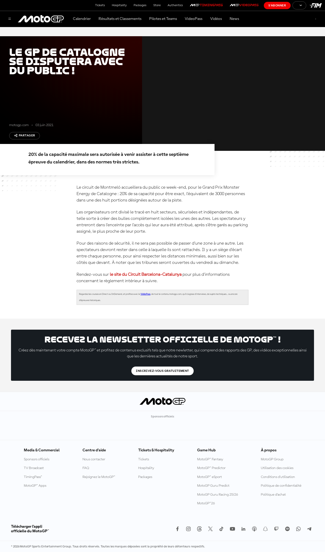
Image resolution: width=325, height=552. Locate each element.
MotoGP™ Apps (35, 486)
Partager (24, 135)
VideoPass (193, 19)
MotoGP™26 (206, 503)
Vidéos (216, 19)
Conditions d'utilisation (278, 477)
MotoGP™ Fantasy (210, 459)
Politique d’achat (273, 495)
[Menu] (10, 19)
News (234, 19)
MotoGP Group (272, 459)
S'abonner (277, 5)
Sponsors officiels (36, 459)
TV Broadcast (34, 468)
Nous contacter (94, 459)
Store (157, 5)
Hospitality (119, 5)
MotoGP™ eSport (209, 477)
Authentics (175, 5)
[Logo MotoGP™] (41, 19)
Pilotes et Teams (163, 19)
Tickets (100, 5)
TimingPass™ (33, 477)
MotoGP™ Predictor (211, 468)
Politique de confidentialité (281, 486)
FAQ (86, 468)
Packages (140, 5)
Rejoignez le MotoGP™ (99, 477)
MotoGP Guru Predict (213, 486)
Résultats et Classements (120, 19)
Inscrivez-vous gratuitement (162, 371)
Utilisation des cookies (277, 468)
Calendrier (82, 19)
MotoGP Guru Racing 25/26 (217, 495)
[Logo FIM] (315, 5)
